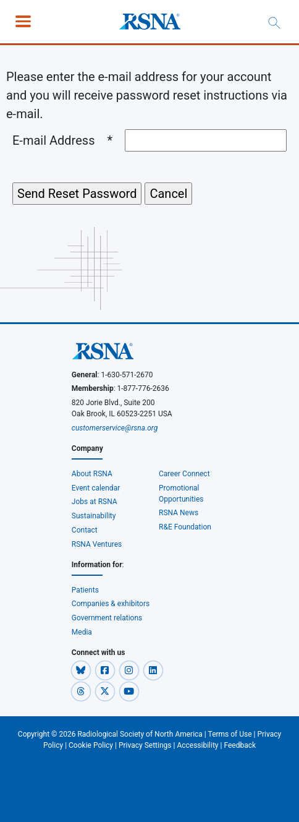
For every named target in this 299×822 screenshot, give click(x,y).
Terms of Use (230, 734)
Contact (85, 530)
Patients (85, 590)
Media (82, 632)
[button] (82, 670)
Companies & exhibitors (111, 603)
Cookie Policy (91, 745)
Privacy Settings (145, 745)
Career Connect (184, 473)
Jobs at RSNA (94, 501)
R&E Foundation (185, 527)
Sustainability (94, 516)
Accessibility (197, 745)
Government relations (107, 618)
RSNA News (178, 512)
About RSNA (92, 473)
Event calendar (97, 488)
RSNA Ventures (97, 544)
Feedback (240, 745)
